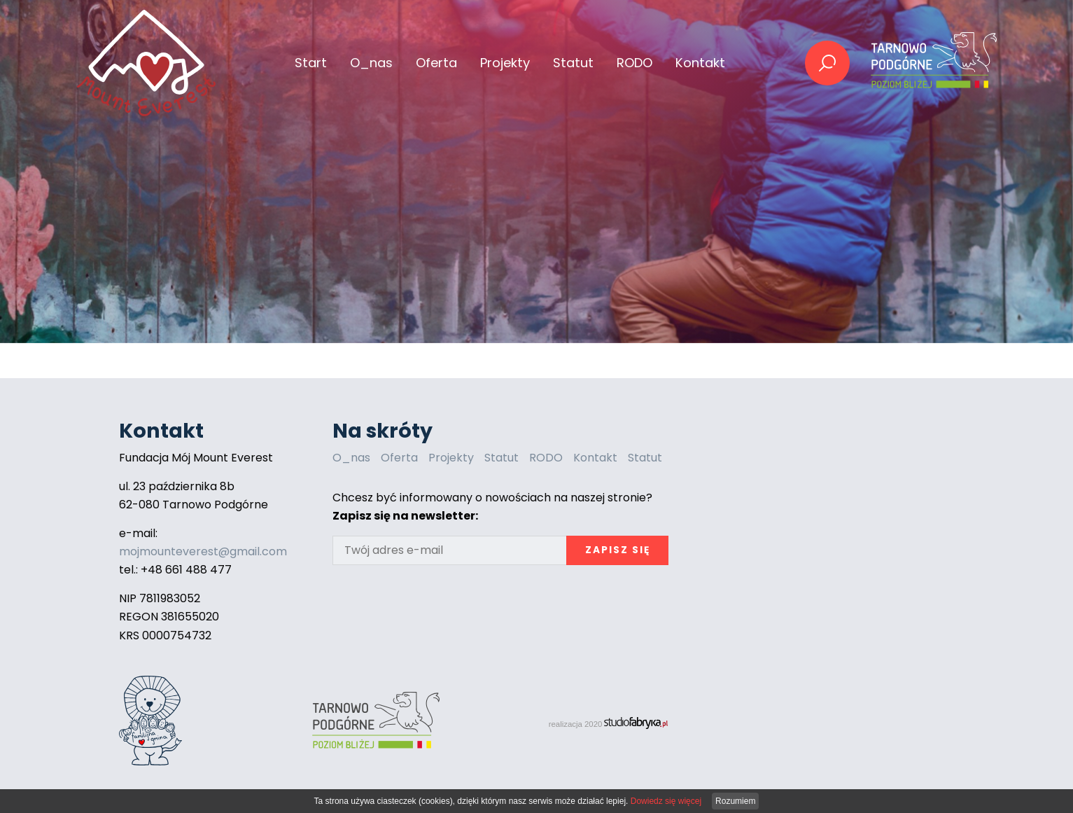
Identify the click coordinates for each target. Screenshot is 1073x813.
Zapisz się (617, 550)
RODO (634, 62)
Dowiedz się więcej (666, 801)
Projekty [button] (505, 62)
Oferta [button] (436, 62)
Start (311, 62)
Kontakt (700, 62)
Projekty (451, 458)
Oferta (399, 458)
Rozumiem (735, 801)
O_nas (371, 62)
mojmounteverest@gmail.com (203, 551)
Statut (573, 62)
